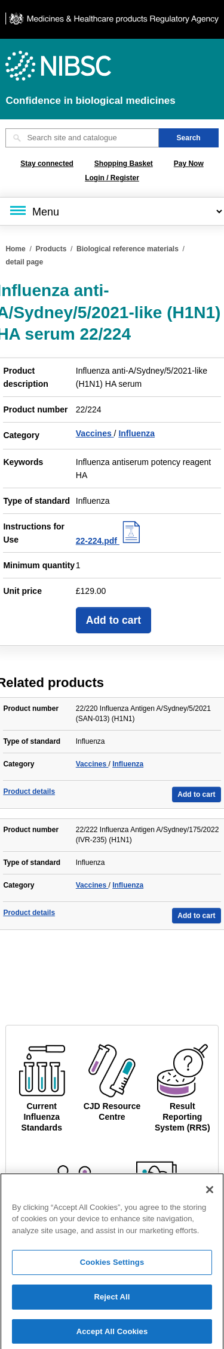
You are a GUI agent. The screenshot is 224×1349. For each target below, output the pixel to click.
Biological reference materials (127, 249)
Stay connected (46, 163)
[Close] (210, 1194)
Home (15, 249)
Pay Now (189, 163)
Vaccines (95, 433)
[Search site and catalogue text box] (81, 137)
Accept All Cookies (112, 1336)
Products (50, 249)
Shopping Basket (123, 163)
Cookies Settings (112, 1267)
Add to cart (113, 620)
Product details (29, 791)
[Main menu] (112, 211)
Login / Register (112, 178)
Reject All (112, 1301)
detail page (24, 262)
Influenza (136, 433)
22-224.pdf (109, 541)
